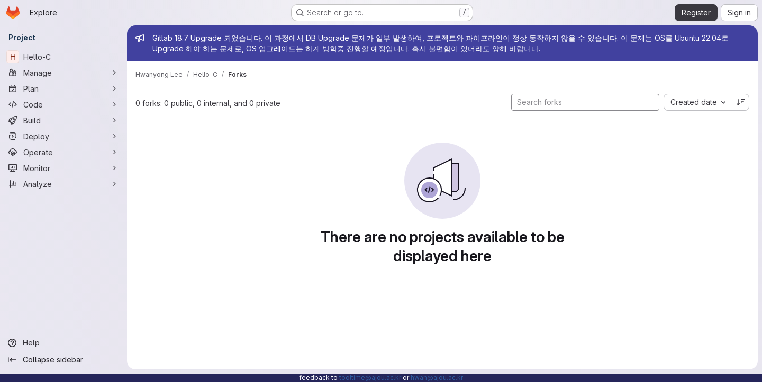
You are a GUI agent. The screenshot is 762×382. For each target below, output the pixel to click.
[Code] (63, 104)
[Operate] (63, 152)
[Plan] (63, 88)
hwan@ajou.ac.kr (437, 377)
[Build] (63, 120)
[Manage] (63, 72)
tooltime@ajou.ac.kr (370, 377)
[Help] (63, 342)
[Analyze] (63, 183)
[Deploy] (63, 136)
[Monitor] (63, 168)
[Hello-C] (63, 56)
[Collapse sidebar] (63, 359)
